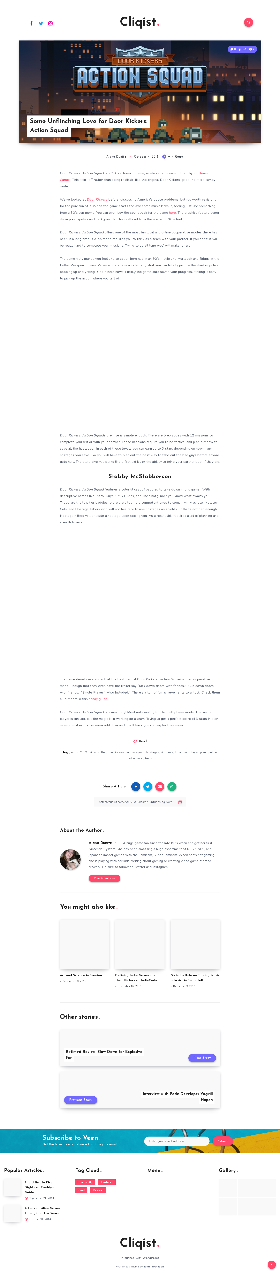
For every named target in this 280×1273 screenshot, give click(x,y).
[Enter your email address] (177, 1141)
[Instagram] (50, 23)
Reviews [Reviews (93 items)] (98, 1190)
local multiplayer (187, 752)
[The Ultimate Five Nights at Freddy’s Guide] (12, 1187)
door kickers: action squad (126, 752)
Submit (223, 1141)
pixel (203, 752)
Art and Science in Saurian (81, 975)
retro (131, 758)
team (148, 758)
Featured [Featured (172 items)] (107, 1182)
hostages (152, 752)
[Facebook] (31, 23)
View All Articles (104, 878)
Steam (171, 173)
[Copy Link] (140, 802)
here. (173, 212)
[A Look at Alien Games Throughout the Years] (12, 1213)
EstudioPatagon (153, 1266)
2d (82, 752)
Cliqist (139, 23)
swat (139, 758)
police (213, 752)
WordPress (151, 1258)
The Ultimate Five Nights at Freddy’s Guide (39, 1187)
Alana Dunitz (100, 843)
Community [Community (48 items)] (85, 1182)
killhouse (167, 752)
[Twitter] (41, 23)
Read (143, 741)
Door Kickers (97, 199)
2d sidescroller (95, 752)
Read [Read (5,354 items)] (81, 1190)
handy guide (98, 699)
